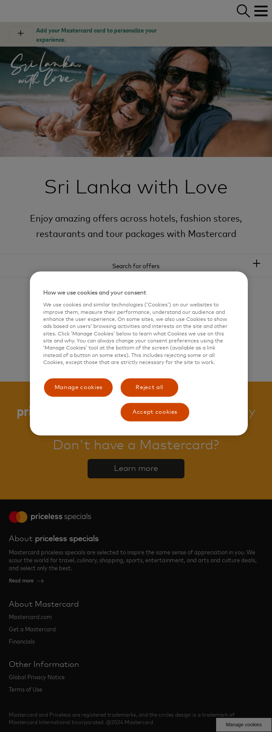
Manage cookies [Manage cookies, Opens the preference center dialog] (79, 387)
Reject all (149, 387)
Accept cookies (154, 412)
